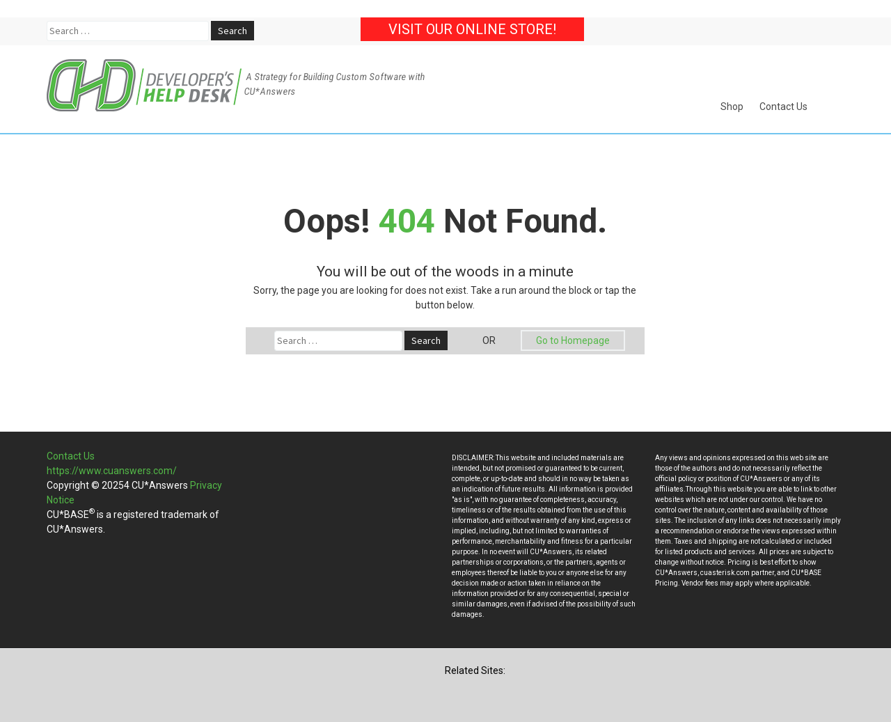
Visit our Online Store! (472, 29)
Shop (731, 106)
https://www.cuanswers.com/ (112, 470)
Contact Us (783, 106)
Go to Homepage (573, 340)
